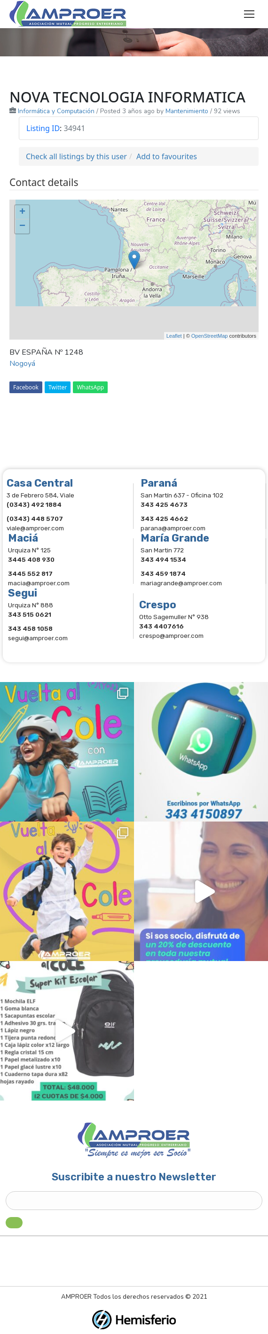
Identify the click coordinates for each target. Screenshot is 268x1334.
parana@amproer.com (173, 528)
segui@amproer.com (38, 638)
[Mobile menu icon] (249, 14)
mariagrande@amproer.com (181, 583)
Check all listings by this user (76, 156)
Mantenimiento (187, 111)
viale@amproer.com (35, 528)
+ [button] (22, 212)
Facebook (26, 387)
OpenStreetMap (209, 336)
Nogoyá (22, 363)
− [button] (22, 226)
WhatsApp (90, 387)
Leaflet (174, 336)
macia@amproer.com (39, 583)
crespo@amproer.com (171, 635)
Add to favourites (166, 156)
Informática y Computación (56, 111)
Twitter (57, 387)
